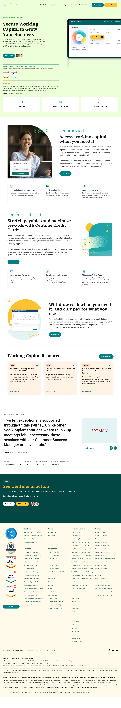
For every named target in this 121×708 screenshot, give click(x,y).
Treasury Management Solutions (33, 598)
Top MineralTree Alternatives (79, 585)
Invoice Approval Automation (32, 555)
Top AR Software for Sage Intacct (81, 552)
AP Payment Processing (31, 565)
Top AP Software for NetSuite (80, 542)
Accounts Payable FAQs (54, 605)
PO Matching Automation (31, 552)
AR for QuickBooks (53, 555)
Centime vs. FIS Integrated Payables (105, 559)
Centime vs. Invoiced (101, 568)
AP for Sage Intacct (53, 565)
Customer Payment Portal (31, 582)
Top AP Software (76, 532)
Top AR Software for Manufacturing (81, 565)
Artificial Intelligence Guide (103, 578)
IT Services (74, 625)
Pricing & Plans (52, 532)
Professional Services (77, 641)
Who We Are (75, 602)
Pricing (63, 5)
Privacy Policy (30, 650)
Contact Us (74, 605)
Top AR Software (76, 535)
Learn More (65, 173)
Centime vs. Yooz (100, 555)
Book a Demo (111, 5)
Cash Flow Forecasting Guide (103, 588)
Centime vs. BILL (100, 532)
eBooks (50, 588)
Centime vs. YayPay (101, 539)
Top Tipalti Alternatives (78, 588)
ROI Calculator (52, 535)
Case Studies (51, 592)
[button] (43, 3)
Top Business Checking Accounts (81, 578)
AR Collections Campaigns (31, 572)
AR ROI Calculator (53, 598)
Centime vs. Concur (101, 542)
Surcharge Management (31, 585)
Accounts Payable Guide (102, 582)
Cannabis (74, 628)
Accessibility (6, 650)
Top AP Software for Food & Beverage (82, 568)
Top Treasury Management (79, 539)
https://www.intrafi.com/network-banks (104, 685)
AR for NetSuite (52, 562)
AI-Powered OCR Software (31, 559)
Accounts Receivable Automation (33, 535)
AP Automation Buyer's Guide (103, 592)
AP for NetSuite (52, 559)
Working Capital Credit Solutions (33, 592)
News (73, 611)
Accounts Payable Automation (32, 532)
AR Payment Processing (31, 605)
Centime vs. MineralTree (102, 545)
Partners (73, 615)
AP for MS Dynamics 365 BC (56, 572)
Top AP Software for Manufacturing (81, 562)
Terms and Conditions (18, 650)
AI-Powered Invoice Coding (31, 562)
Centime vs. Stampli (101, 535)
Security (38, 650)
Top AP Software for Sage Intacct (81, 549)
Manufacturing (75, 638)
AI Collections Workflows (31, 578)
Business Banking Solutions (32, 539)
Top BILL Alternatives (77, 582)
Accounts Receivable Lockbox (32, 602)
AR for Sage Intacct (53, 568)
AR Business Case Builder (55, 602)
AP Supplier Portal (29, 568)
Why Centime (72, 5)
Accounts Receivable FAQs (55, 608)
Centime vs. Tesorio (101, 565)
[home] (10, 4)
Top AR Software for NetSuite (80, 545)
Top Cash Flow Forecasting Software (82, 575)
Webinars (50, 585)
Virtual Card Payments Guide (103, 595)
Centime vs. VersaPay (101, 562)
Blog (49, 582)
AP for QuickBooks (53, 552)
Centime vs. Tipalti (100, 549)
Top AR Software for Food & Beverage (82, 572)
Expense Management (30, 542)
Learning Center (52, 595)
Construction (75, 631)
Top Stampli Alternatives (78, 592)
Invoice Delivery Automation (32, 575)
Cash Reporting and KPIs (31, 595)
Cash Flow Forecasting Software (33, 588)
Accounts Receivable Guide (103, 585)
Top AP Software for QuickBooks (81, 555)
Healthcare (74, 635)
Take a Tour (97, 5)
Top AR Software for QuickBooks (81, 559)
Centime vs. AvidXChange (102, 552)
